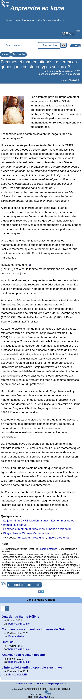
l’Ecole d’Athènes (58, 537)
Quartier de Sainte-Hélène (20, 616)
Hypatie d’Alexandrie (31, 537)
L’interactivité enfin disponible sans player (33, 667)
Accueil (5, 54)
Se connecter (13, 45)
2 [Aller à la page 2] (7, 608)
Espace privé (55, 683)
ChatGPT (8, 642)
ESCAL (43, 697)
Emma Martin (16, 636)
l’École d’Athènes (48, 549)
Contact (39, 683)
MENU (68, 33)
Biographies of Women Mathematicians (28, 533)
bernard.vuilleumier (19, 623)
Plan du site (24, 683)
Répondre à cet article (24, 585)
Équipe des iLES (18, 674)
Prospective (19, 54)
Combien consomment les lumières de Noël (33, 629)
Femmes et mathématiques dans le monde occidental (37, 529)
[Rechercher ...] (49, 45)
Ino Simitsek (71, 80)
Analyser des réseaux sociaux (24, 654)
